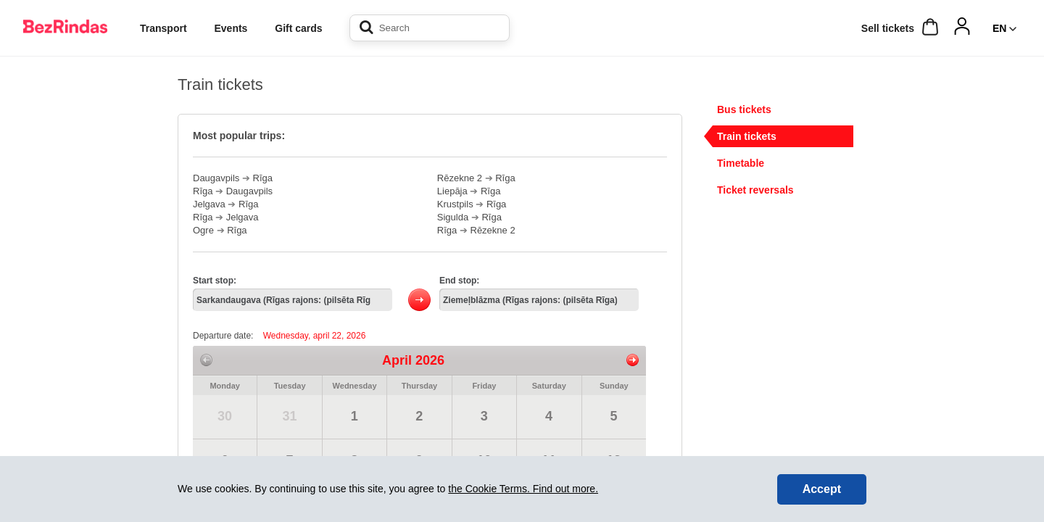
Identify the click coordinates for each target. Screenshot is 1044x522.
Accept (822, 489)
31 (289, 416)
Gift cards (298, 28)
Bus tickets (744, 109)
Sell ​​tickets (887, 28)
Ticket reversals (755, 190)
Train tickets (746, 136)
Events (230, 28)
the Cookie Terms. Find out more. (523, 488)
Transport (163, 28)
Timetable (740, 163)
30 (225, 416)
